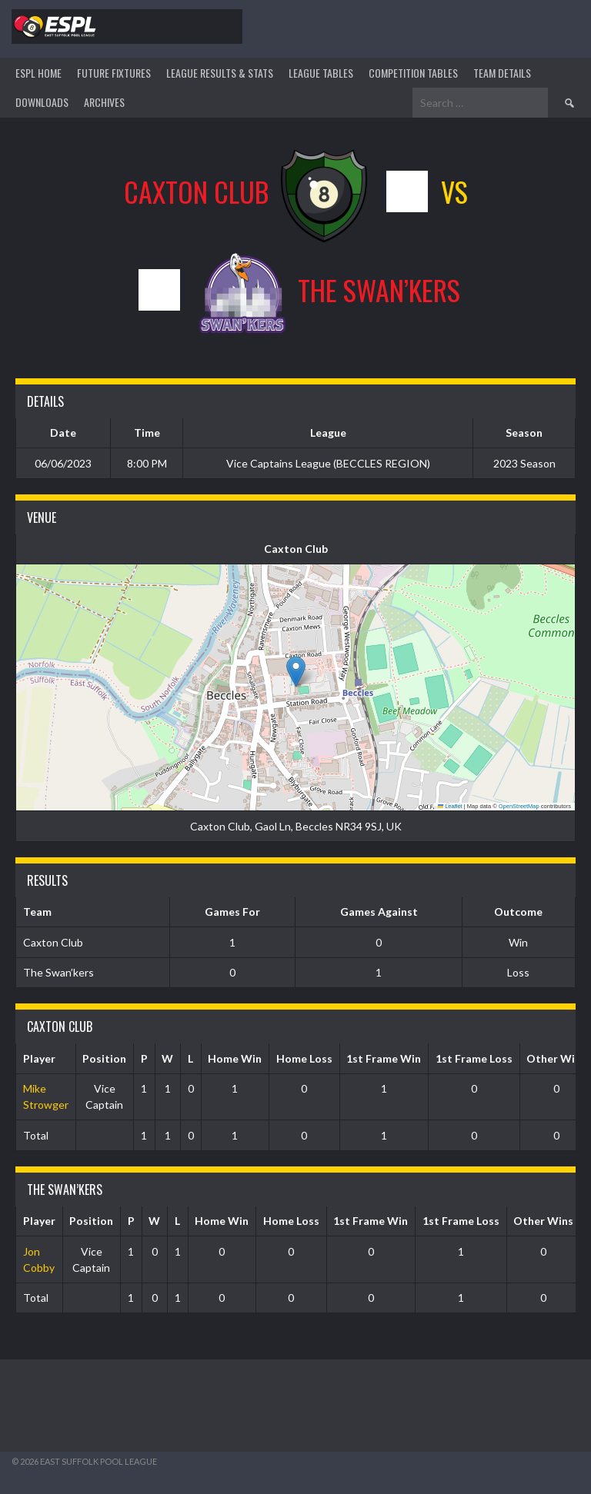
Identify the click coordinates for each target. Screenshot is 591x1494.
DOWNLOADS (41, 102)
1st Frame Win (383, 1058)
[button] (296, 671)
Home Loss (304, 1058)
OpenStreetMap (519, 806)
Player (39, 1058)
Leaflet (450, 806)
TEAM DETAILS (502, 73)
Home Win (235, 1058)
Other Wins (543, 1220)
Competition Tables (413, 73)
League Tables (321, 73)
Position (104, 1058)
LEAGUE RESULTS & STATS (219, 73)
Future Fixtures (114, 73)
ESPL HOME (38, 73)
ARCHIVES (104, 102)
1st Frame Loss (474, 1058)
